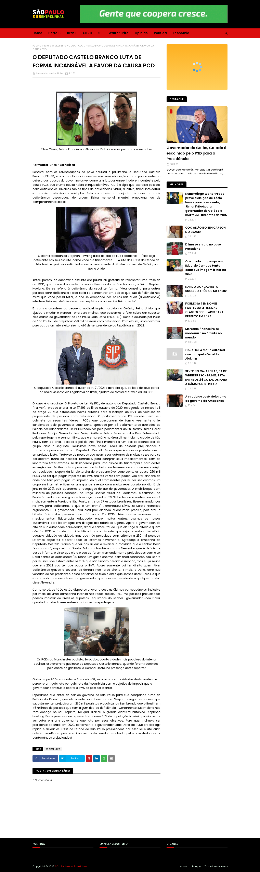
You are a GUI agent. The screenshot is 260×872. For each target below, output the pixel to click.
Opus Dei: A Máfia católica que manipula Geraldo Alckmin (205, 354)
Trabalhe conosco (216, 866)
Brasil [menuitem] (71, 33)
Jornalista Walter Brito (49, 73)
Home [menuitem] (37, 33)
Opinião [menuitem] (141, 33)
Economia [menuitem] (181, 33)
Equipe (196, 866)
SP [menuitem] (100, 33)
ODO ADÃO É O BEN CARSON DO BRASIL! (205, 230)
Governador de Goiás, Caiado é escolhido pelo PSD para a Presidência (196, 153)
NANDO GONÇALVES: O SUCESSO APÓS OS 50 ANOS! (206, 289)
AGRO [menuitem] (87, 33)
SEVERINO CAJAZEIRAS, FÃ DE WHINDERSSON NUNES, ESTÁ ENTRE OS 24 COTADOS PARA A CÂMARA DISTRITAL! (206, 377)
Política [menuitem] (160, 33)
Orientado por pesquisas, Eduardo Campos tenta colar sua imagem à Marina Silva (205, 267)
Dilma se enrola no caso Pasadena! (203, 246)
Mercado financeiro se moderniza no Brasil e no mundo (203, 333)
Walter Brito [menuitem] (119, 33)
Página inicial (41, 45)
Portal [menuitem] (53, 33)
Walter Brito (59, 45)
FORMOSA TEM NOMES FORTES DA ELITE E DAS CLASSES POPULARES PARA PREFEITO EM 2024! (204, 309)
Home (183, 866)
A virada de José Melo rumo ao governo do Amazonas (205, 398)
